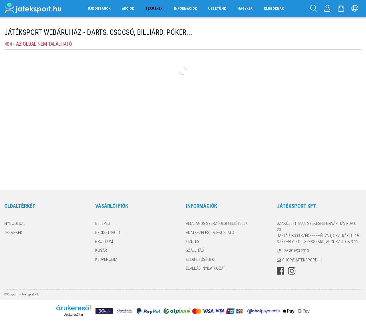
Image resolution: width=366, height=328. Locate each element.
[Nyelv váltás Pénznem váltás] (355, 8)
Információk (185, 8)
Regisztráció (107, 232)
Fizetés (192, 241)
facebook (280, 271)
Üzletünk (217, 8)
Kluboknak (274, 8)
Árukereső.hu (73, 314)
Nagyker (244, 8)
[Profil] (327, 8)
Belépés (102, 223)
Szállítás (195, 250)
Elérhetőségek (200, 259)
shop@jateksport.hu (302, 260)
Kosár (101, 250)
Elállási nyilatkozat (205, 268)
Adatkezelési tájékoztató (210, 232)
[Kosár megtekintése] (341, 8)
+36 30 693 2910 (295, 251)
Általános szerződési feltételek (217, 223)
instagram (291, 271)
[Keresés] (314, 8)
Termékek (13, 232)
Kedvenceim (106, 259)
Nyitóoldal (14, 223)
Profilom (104, 241)
